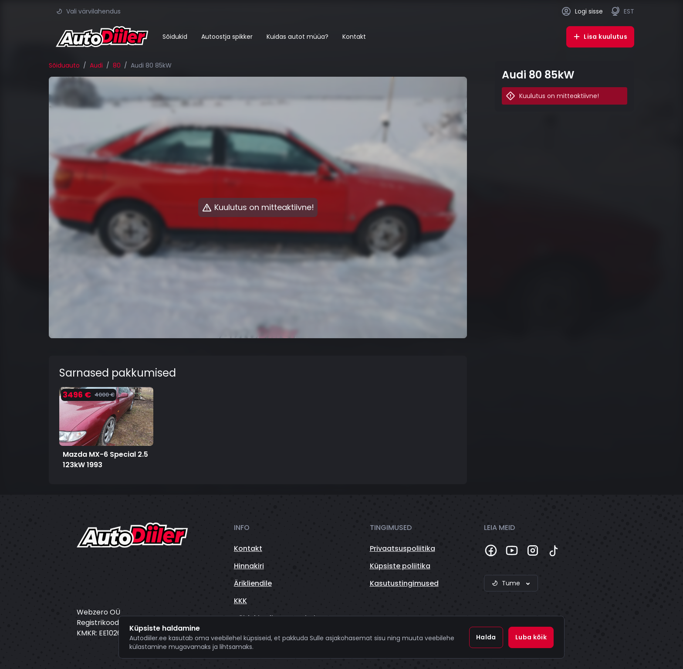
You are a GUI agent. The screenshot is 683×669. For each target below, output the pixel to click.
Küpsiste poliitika (400, 566)
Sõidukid (174, 36)
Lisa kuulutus (600, 36)
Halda (486, 637)
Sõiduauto (64, 65)
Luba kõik (531, 637)
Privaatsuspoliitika (402, 548)
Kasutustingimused (404, 583)
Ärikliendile (253, 583)
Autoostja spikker (227, 36)
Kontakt (354, 36)
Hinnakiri (249, 566)
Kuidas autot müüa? (297, 36)
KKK (240, 601)
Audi (96, 65)
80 (117, 65)
